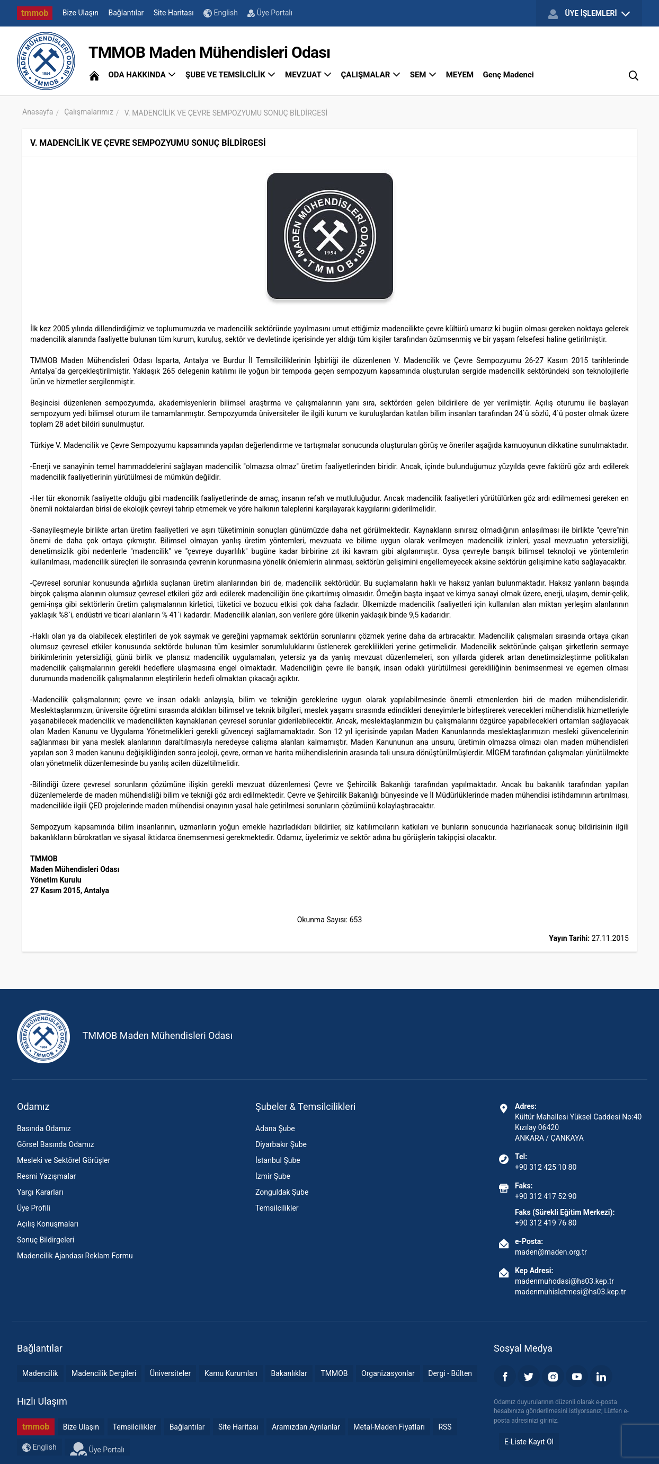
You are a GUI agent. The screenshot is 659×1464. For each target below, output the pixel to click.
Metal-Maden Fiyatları (389, 1427)
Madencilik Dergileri (104, 1373)
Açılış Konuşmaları (47, 1224)
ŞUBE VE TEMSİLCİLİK (230, 75)
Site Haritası (174, 12)
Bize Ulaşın (81, 12)
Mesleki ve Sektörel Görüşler (63, 1160)
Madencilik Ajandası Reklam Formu (75, 1255)
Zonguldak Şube (281, 1192)
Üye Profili (33, 1208)
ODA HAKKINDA (142, 75)
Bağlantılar (126, 12)
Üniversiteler (170, 1373)
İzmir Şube (272, 1176)
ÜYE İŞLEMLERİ (589, 14)
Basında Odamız (44, 1128)
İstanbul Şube (277, 1160)
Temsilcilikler (277, 1208)
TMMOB (334, 1373)
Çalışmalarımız (88, 112)
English (220, 12)
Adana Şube (275, 1128)
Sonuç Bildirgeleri (45, 1240)
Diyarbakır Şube (281, 1144)
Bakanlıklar (289, 1373)
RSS (444, 1427)
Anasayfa (37, 112)
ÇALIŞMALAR (371, 75)
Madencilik (40, 1373)
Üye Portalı (269, 12)
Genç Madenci (508, 75)
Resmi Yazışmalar (46, 1176)
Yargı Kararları (40, 1192)
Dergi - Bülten (450, 1373)
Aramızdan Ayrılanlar (306, 1427)
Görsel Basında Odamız (55, 1144)
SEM (423, 75)
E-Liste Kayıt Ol (529, 1441)
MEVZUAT (308, 75)
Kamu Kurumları (230, 1373)
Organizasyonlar (388, 1373)
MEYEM (460, 75)
